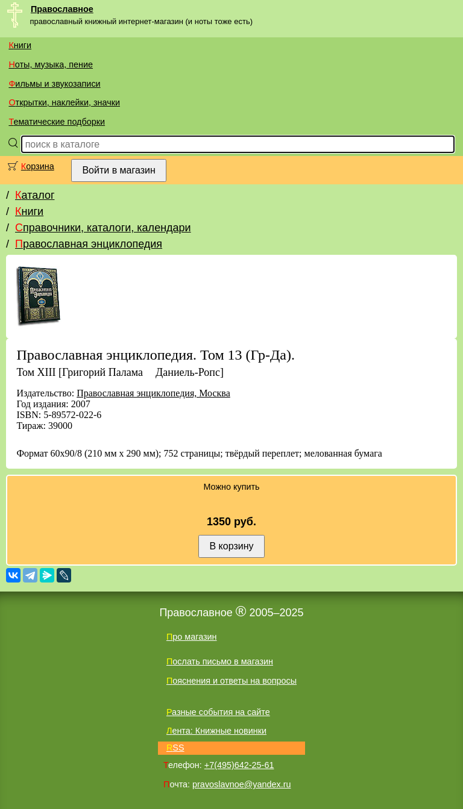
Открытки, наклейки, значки (64, 102)
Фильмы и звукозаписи (54, 84)
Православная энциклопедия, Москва (153, 393)
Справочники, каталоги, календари (103, 228)
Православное (62, 9)
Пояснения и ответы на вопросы (231, 681)
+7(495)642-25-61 (239, 765)
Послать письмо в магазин (219, 661)
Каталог (34, 195)
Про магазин (191, 637)
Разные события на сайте (218, 712)
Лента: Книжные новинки (216, 731)
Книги (19, 45)
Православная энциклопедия (88, 244)
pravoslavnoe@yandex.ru (241, 784)
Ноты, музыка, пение (50, 64)
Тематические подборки (56, 122)
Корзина (37, 166)
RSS (175, 747)
